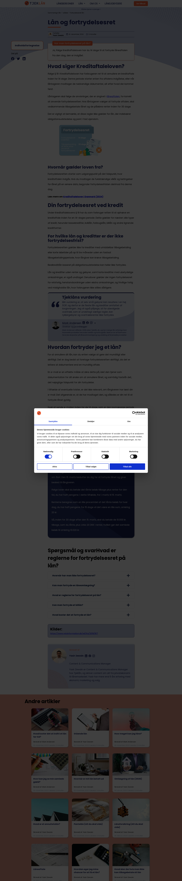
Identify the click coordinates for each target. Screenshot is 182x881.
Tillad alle (127, 467)
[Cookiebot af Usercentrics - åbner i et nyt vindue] (134, 413)
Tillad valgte (91, 467)
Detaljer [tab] (91, 421)
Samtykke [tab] (53, 421)
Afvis (54, 467)
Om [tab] (128, 421)
